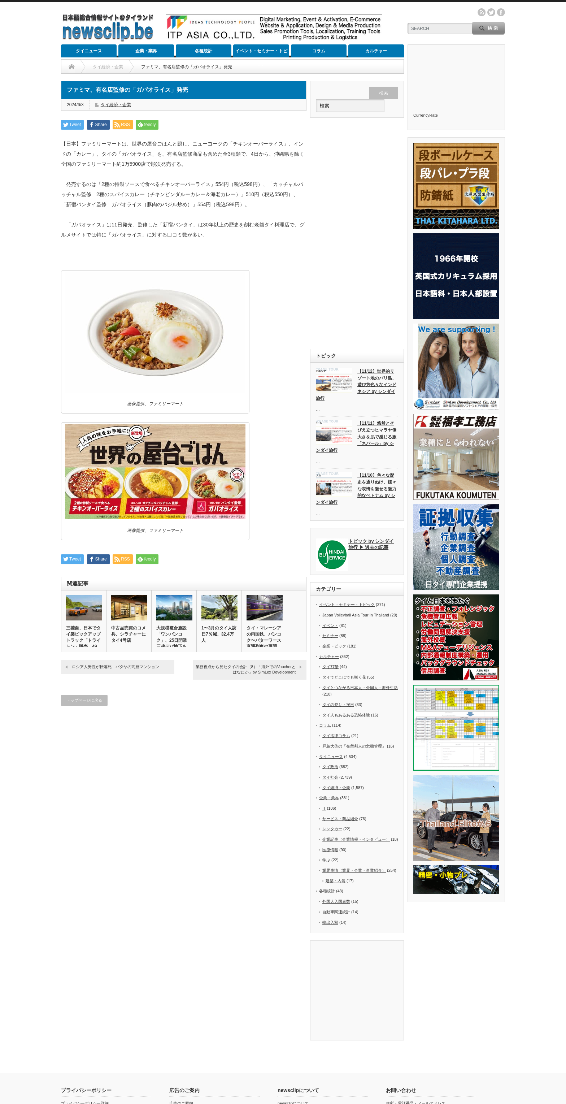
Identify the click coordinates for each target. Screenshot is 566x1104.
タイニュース (89, 50)
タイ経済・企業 (116, 104)
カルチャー (376, 50)
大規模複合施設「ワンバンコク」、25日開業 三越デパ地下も (173, 637)
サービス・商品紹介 (340, 819)
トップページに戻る (84, 700)
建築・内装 (335, 881)
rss (482, 12)
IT (324, 808)
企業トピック (334, 646)
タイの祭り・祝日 (338, 704)
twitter (491, 12)
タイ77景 (330, 666)
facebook (501, 12)
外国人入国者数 (336, 901)
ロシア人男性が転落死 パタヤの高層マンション (115, 666)
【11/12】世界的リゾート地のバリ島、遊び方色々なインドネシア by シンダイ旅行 (356, 385)
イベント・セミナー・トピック (261, 52)
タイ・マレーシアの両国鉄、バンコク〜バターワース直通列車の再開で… (264, 640)
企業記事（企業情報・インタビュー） (356, 839)
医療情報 (330, 850)
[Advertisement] (357, 233)
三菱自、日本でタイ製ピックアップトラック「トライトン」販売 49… (83, 637)
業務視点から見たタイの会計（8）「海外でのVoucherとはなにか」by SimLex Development (246, 669)
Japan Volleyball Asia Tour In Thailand (355, 615)
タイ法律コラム (336, 735)
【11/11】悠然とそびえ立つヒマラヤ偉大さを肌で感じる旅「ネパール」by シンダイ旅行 (356, 437)
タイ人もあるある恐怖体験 (346, 715)
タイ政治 (330, 767)
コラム (318, 50)
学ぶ (326, 860)
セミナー (330, 635)
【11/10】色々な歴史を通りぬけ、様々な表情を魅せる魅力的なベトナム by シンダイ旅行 (356, 489)
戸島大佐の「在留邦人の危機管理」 (354, 746)
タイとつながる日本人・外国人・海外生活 (360, 687)
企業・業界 (146, 50)
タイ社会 (330, 777)
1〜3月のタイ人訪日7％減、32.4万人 (218, 634)
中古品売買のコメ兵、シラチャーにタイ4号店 (128, 634)
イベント (330, 625)
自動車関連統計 (336, 912)
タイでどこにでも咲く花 (344, 677)
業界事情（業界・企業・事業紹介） (354, 870)
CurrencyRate (425, 115)
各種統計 (203, 50)
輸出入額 (330, 922)
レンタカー (332, 829)
